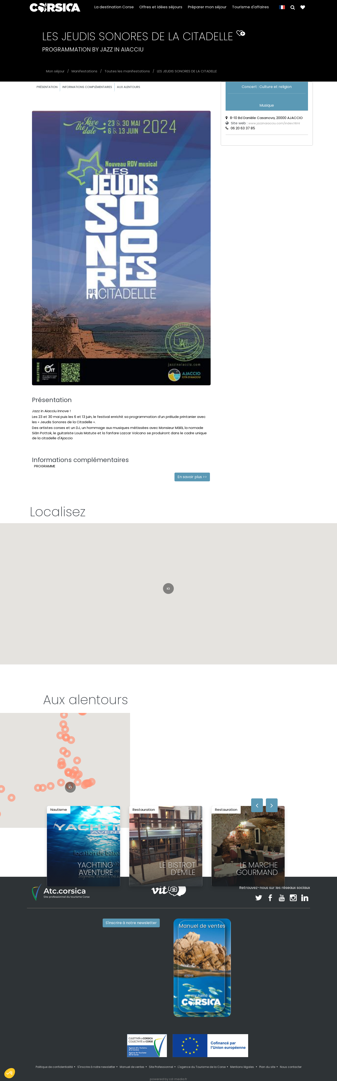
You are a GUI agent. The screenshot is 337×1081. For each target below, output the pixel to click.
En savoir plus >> (192, 476)
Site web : (263, 123)
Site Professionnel (161, 1067)
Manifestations (84, 71)
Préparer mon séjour (207, 7)
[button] (293, 7)
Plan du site (267, 1067)
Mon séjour (55, 71)
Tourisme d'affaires (250, 7)
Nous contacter (291, 1067)
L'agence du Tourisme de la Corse (202, 1067)
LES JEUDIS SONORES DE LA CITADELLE (187, 71)
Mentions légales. (242, 1067)
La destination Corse (114, 7)
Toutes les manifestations (127, 71)
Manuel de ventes (132, 1067)
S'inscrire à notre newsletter (131, 922)
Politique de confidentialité (54, 1067)
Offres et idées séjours (160, 7)
